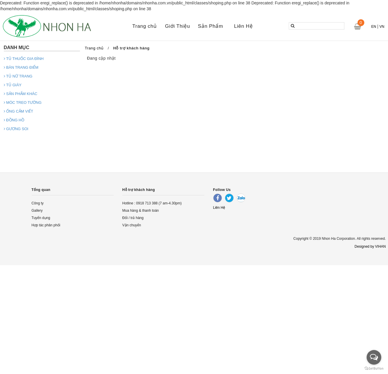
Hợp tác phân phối (46, 225)
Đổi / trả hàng (133, 218)
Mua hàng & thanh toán (140, 210)
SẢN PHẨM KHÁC (20, 94)
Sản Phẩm (210, 26)
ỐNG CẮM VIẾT (18, 111)
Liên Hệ (243, 26)
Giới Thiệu (177, 26)
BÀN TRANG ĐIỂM (21, 67)
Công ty (38, 203)
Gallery (37, 210)
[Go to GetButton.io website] (374, 368)
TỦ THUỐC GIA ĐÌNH (24, 58)
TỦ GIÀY (13, 85)
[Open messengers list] (374, 357)
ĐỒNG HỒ (14, 120)
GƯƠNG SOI (16, 129)
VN (382, 27)
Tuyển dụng (41, 218)
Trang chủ (144, 26)
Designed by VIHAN (370, 246)
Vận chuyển (131, 225)
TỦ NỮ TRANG (18, 76)
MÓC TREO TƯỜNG (23, 102)
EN (373, 27)
